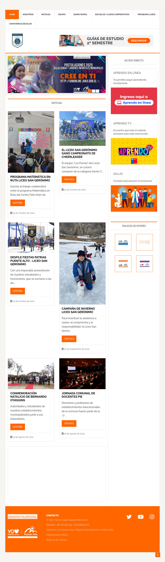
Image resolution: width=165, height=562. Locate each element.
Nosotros (28, 14)
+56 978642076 (81, 525)
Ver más (18, 202)
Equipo (62, 14)
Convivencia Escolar (20, 24)
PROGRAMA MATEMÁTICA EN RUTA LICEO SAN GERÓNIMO (30, 178)
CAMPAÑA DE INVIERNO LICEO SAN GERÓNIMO (78, 310)
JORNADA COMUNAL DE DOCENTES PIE (78, 395)
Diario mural (80, 14)
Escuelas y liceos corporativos (112, 14)
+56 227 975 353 (64, 525)
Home (12, 14)
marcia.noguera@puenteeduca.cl (71, 520)
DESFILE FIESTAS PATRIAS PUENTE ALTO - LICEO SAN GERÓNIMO (28, 261)
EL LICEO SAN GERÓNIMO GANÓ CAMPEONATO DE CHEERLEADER (79, 153)
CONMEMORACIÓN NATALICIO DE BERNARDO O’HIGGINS (28, 397)
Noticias (45, 14)
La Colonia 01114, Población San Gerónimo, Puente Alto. (85, 530)
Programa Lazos (146, 14)
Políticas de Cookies (56, 540)
